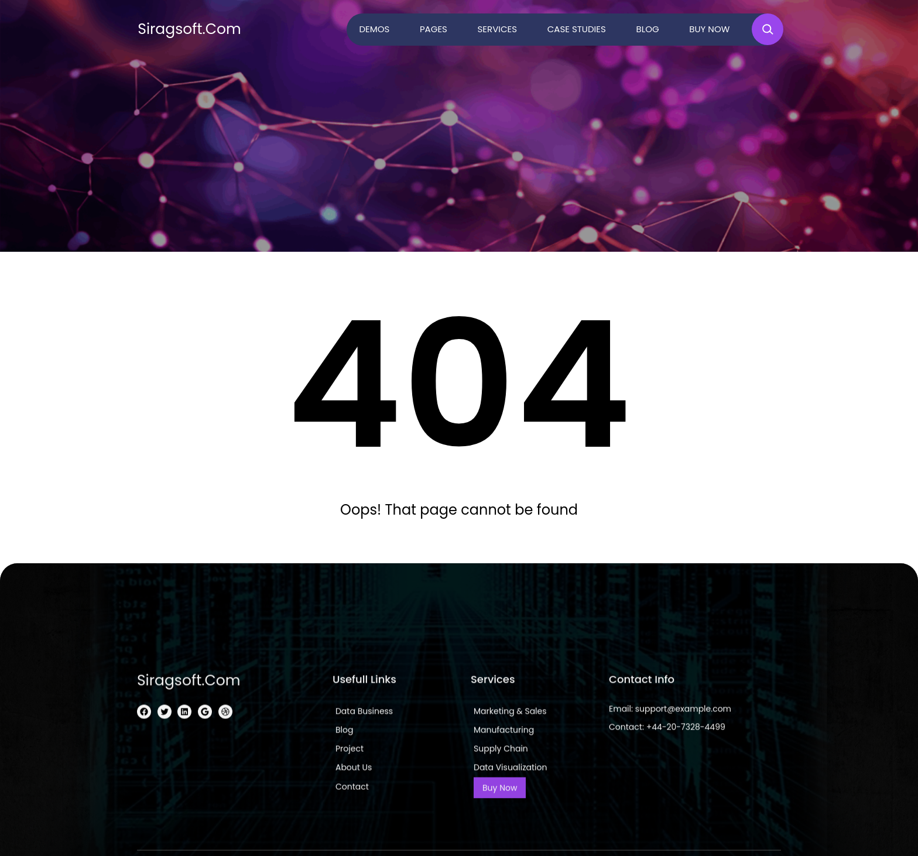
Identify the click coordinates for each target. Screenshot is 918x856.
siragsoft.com (189, 29)
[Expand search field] (767, 29)
